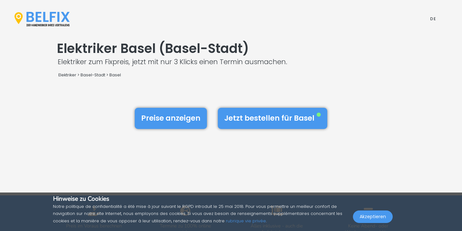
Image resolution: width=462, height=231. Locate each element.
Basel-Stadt (93, 75)
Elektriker (67, 75)
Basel (115, 75)
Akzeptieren (373, 217)
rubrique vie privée (246, 221)
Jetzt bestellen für (272, 118)
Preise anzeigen (171, 118)
